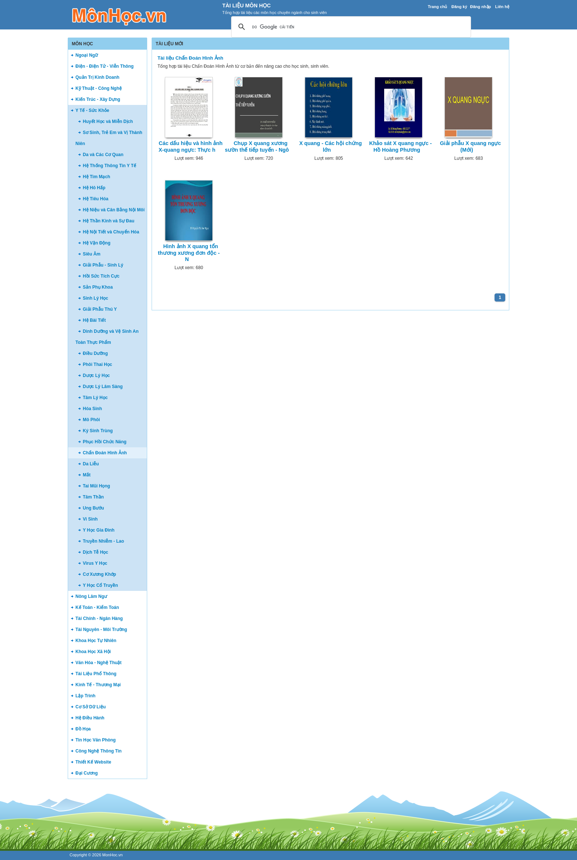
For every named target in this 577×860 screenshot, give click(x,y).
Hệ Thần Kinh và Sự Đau (108, 220)
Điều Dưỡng (95, 353)
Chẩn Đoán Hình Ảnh (105, 452)
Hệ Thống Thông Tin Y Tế (109, 165)
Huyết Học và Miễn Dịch (108, 121)
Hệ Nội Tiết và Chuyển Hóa (111, 232)
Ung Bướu (93, 508)
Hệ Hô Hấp (94, 187)
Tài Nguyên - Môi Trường (101, 629)
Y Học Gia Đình (98, 530)
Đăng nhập (480, 6)
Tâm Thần (93, 497)
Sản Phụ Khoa (98, 287)
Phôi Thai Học (97, 364)
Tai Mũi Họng (96, 486)
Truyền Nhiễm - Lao (103, 541)
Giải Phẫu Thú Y (100, 309)
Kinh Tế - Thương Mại (98, 684)
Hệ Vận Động (96, 243)
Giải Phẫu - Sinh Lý (103, 265)
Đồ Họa (83, 729)
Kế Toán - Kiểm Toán (97, 607)
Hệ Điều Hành (90, 717)
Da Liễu (91, 463)
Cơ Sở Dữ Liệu (90, 706)
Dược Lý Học (96, 375)
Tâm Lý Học (95, 397)
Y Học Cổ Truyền (100, 585)
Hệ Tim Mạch (96, 176)
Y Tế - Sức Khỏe (92, 110)
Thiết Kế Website (93, 762)
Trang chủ (437, 6)
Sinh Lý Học (95, 298)
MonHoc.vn (112, 855)
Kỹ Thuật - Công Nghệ (98, 88)
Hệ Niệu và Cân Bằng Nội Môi (114, 209)
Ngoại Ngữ (86, 55)
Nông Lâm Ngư (91, 596)
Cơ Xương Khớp (99, 574)
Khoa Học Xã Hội (93, 651)
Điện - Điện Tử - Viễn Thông (104, 66)
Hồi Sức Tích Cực (101, 276)
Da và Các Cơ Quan (103, 154)
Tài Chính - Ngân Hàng (99, 618)
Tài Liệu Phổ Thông (95, 673)
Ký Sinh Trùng (98, 430)
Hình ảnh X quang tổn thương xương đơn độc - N (189, 252)
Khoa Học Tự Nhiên (95, 640)
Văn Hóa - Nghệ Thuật (98, 662)
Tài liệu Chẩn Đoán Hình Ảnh (190, 58)
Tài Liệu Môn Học (246, 5)
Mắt (87, 474)
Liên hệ (502, 6)
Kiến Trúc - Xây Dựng (97, 99)
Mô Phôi (91, 419)
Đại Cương (86, 773)
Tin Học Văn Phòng (95, 740)
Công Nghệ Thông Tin (98, 751)
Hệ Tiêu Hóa (95, 198)
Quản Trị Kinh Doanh (97, 77)
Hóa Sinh (92, 408)
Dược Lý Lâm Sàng (103, 386)
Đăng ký (459, 6)
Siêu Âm (91, 254)
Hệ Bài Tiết (94, 320)
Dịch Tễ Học (95, 552)
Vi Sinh (90, 519)
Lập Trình (85, 695)
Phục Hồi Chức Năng (105, 441)
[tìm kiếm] (350, 27)
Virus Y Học (95, 563)
